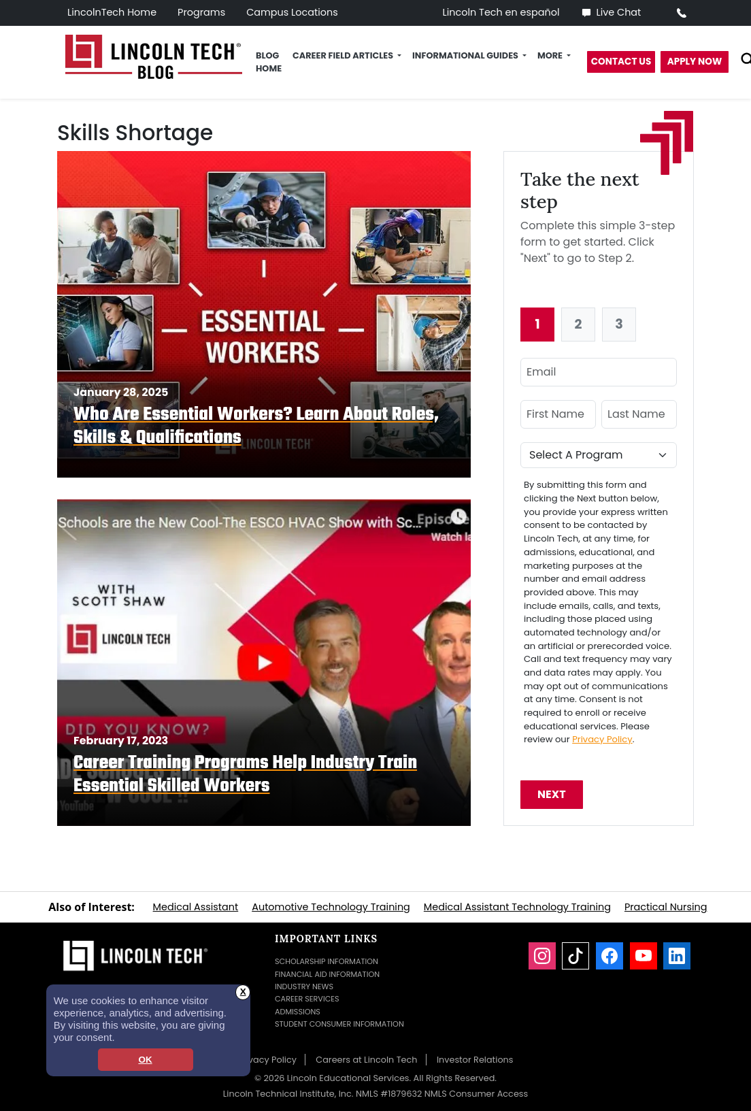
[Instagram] (542, 955)
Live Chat (610, 12)
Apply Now (694, 61)
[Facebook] (609, 955)
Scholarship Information (326, 961)
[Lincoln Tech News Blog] (153, 56)
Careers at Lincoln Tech (366, 1059)
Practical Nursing (665, 907)
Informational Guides (466, 55)
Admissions (297, 1011)
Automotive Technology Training (331, 907)
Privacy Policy (602, 739)
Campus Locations (292, 12)
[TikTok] (575, 955)
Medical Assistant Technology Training (517, 907)
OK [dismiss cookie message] (145, 1060)
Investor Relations (475, 1059)
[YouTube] (643, 955)
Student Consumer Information (339, 1023)
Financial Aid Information (327, 974)
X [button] (243, 991)
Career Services (307, 998)
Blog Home (269, 62)
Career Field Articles (344, 55)
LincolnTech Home (111, 12)
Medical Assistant (196, 907)
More (551, 55)
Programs (201, 12)
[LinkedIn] (676, 955)
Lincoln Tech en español (501, 12)
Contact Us (621, 61)
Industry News (304, 986)
